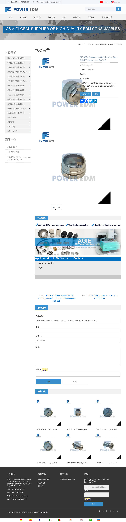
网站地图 (45, 512)
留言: (38, 347)
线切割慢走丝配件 (44, 479)
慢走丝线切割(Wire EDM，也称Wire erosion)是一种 (19, 158)
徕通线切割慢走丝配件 (16, 63)
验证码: (38, 370)
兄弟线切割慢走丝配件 (16, 67)
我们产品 (37, 17)
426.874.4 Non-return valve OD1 (107, 463)
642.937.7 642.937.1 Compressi (77, 429)
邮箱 (96, 94)
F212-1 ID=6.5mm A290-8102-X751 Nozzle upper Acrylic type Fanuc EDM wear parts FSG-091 (56, 298)
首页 (10, 17)
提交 (48, 382)
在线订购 (85, 94)
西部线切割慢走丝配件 (16, 113)
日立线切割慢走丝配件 (16, 86)
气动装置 (119, 44)
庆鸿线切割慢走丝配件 (16, 76)
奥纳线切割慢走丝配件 (16, 104)
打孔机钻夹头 (12, 131)
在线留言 (76, 17)
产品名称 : (40, 316)
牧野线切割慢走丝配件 (16, 99)
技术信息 (51, 17)
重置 (74, 382)
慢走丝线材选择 (13, 152)
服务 (64, 17)
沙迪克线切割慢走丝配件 (16, 108)
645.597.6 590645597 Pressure (47, 429)
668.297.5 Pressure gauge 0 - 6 (107, 429)
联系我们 (91, 17)
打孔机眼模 (11, 118)
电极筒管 (10, 122)
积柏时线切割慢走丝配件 (16, 90)
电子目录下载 (107, 17)
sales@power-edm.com (19, 496)
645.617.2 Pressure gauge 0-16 (47, 463)
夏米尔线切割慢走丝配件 (16, 72)
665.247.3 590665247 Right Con (76, 463)
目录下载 (64, 474)
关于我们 (23, 17)
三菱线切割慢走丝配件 (16, 95)
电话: (38, 327)
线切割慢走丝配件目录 (67, 479)
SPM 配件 (11, 127)
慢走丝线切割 (12, 147)
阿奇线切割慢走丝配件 (104, 44)
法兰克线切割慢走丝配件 (16, 81)
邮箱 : (39, 336)
